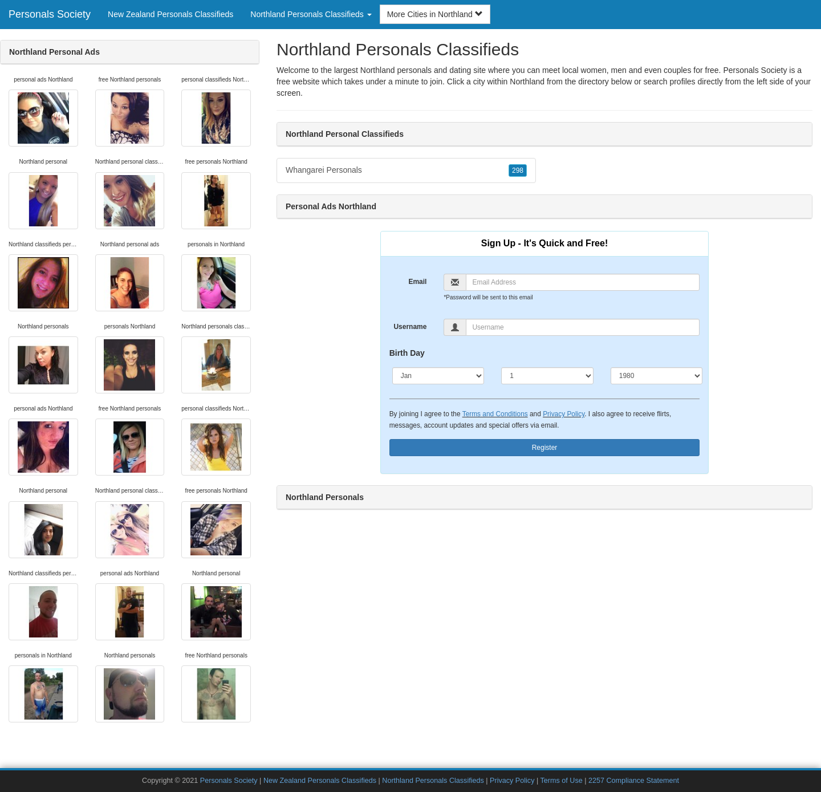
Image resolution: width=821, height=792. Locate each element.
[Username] (583, 327)
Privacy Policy (563, 414)
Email (417, 282)
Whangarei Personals (406, 170)
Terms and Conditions (495, 414)
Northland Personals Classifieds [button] (310, 14)
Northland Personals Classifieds (433, 781)
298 (517, 170)
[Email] (583, 282)
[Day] (547, 375)
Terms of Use (561, 781)
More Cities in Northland (435, 14)
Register (545, 448)
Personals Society (50, 14)
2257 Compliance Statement (633, 781)
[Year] (657, 375)
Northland (527, 81)
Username (409, 327)
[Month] (438, 375)
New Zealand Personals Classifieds (170, 14)
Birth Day (407, 353)
